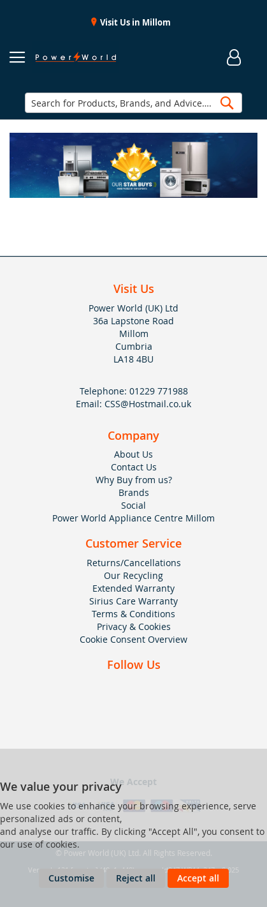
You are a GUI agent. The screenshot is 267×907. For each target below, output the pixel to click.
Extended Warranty (133, 588)
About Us (133, 454)
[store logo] (75, 57)
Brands (134, 492)
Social (133, 505)
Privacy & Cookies (134, 626)
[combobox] (133, 103)
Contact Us (134, 467)
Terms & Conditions (133, 614)
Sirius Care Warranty (133, 601)
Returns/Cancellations (134, 563)
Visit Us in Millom (134, 22)
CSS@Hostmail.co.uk (148, 404)
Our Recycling (133, 575)
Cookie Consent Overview (133, 639)
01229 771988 (158, 391)
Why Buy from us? (134, 480)
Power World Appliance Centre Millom (133, 518)
